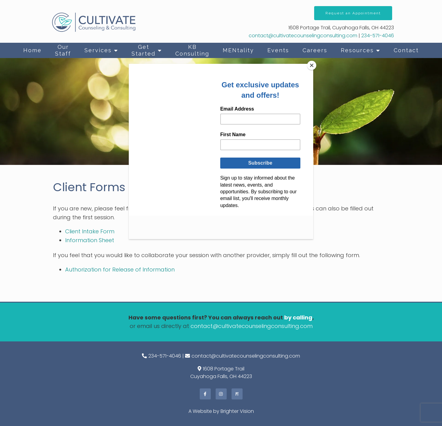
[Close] (311, 65)
